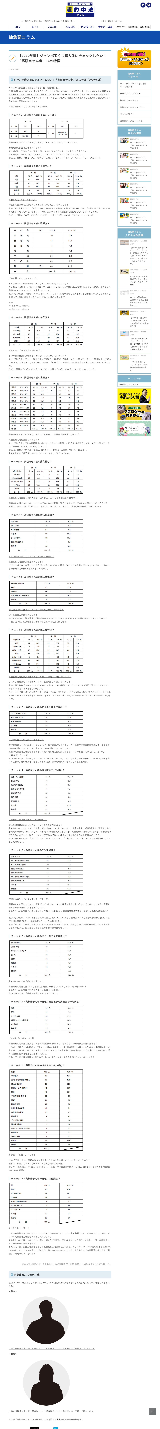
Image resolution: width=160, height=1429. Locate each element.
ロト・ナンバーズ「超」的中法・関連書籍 (133, 85)
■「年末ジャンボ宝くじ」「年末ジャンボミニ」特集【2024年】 (48, 21)
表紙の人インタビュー (130, 93)
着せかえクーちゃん (129, 100)
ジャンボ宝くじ (127, 114)
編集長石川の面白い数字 (131, 121)
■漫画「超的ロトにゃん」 (112, 21)
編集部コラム (22, 37)
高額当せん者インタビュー (132, 107)
